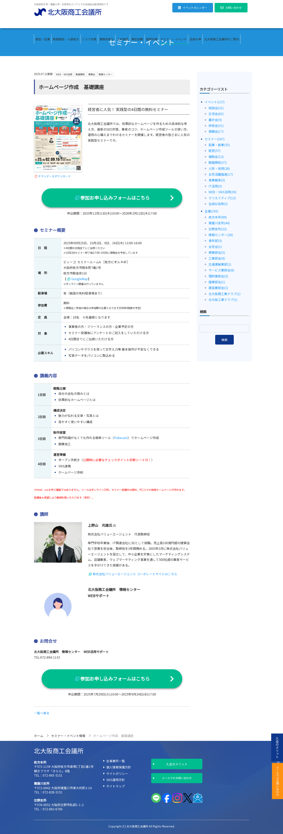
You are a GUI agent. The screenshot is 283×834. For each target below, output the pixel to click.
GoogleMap (79, 278)
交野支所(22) (218, 229)
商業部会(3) (217, 252)
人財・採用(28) (219, 168)
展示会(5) (215, 119)
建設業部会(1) (218, 287)
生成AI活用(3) (218, 203)
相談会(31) (216, 108)
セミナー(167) (215, 139)
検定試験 (137, 23)
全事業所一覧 (115, 761)
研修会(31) (216, 125)
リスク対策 (89, 23)
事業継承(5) (217, 180)
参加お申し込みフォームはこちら (115, 197)
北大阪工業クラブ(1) (223, 299)
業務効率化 (106, 23)
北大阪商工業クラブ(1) (225, 293)
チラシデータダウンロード (54, 176)
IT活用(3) (215, 186)
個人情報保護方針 (118, 767)
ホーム (38, 735)
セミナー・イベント (173, 23)
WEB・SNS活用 (64, 74)
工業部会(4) (217, 258)
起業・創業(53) (219, 144)
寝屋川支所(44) (219, 223)
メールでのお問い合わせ (177, 778)
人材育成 (123, 23)
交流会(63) (216, 113)
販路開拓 (80, 74)
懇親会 (91, 74)
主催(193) (211, 211)
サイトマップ (115, 786)
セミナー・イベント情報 (68, 736)
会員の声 (195, 23)
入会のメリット (177, 764)
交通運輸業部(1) (220, 264)
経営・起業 (42, 23)
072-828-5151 (52, 792)
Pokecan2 (121, 437)
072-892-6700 (52, 809)
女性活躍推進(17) (221, 174)
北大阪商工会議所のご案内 (221, 23)
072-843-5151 (52, 775)
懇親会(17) (216, 131)
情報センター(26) (221, 234)
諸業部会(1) (217, 282)
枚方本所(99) (218, 217)
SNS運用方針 (115, 779)
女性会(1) (215, 246)
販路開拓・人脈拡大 (66, 23)
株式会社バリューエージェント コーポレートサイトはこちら (135, 574)
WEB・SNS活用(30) (222, 192)
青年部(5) (215, 240)
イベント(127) (215, 102)
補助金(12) (216, 156)
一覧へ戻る (41, 713)
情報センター (105, 74)
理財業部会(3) (218, 276)
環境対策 (152, 23)
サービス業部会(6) (221, 270)
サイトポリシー (117, 773)
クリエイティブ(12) (222, 198)
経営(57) (215, 150)
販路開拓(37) (218, 162)
